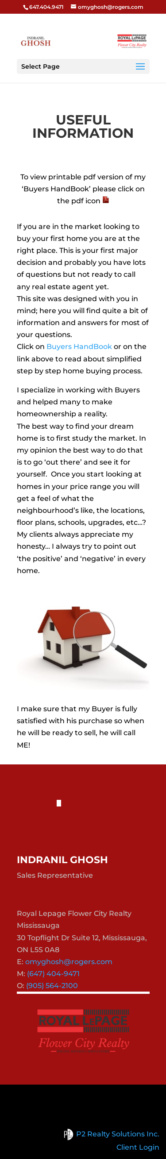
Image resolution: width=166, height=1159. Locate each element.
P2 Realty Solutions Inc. (110, 1134)
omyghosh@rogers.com (68, 961)
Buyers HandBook (79, 346)
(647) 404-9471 (53, 973)
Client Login (137, 1147)
